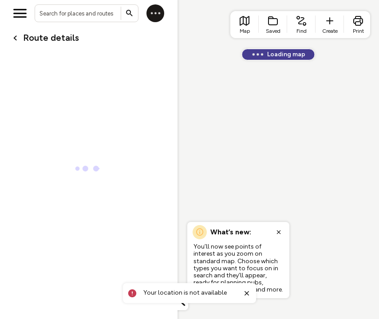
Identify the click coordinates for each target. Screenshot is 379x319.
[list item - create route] (330, 24)
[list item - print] (358, 24)
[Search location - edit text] (86, 13)
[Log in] (155, 13)
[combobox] (86, 13)
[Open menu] (20, 13)
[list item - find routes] (301, 24)
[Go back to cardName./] (15, 38)
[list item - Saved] (273, 24)
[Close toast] (246, 293)
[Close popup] (278, 232)
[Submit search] (129, 13)
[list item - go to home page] (244, 24)
